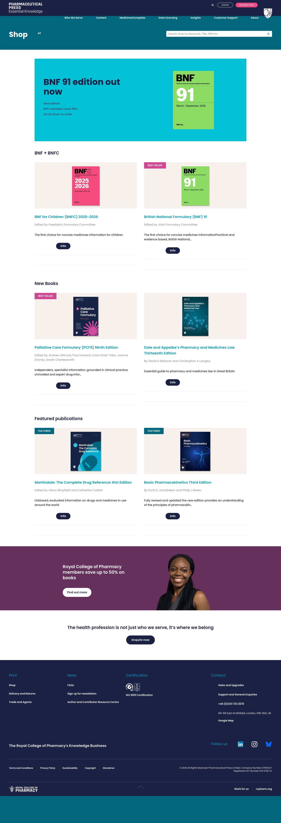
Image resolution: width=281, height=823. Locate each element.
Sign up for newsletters (81, 699)
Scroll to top (140, 793)
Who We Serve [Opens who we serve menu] (73, 18)
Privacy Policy (47, 773)
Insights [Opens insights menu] (196, 18)
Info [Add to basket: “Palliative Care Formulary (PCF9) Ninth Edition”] (63, 391)
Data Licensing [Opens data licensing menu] (168, 18)
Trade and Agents (20, 707)
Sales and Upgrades (231, 690)
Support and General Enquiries (237, 700)
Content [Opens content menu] (101, 18)
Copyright (90, 773)
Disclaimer (109, 773)
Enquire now (246, 10)
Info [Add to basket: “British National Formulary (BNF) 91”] (173, 256)
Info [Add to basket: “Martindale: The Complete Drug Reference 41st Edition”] (63, 521)
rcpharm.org (264, 794)
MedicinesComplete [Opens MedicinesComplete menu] (132, 18)
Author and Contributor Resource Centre (93, 707)
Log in (225, 10)
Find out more (77, 597)
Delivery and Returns (22, 699)
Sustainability (70, 773)
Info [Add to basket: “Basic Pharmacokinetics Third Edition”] (173, 521)
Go (268, 42)
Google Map (226, 726)
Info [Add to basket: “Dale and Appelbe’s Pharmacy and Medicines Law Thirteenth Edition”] (173, 387)
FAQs (70, 690)
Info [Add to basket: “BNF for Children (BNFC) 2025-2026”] (63, 251)
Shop (18, 40)
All (42, 41)
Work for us (241, 794)
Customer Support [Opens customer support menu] (225, 18)
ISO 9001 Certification (139, 695)
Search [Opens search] (213, 10)
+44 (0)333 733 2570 (231, 709)
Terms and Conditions (21, 773)
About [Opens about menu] (255, 18)
